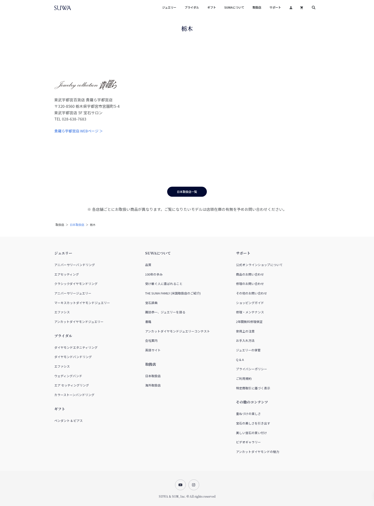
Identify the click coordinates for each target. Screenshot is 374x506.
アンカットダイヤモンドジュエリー (79, 321)
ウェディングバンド (68, 376)
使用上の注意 (245, 331)
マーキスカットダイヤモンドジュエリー (82, 302)
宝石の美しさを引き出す (253, 423)
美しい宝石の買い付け (251, 432)
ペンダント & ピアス (68, 420)
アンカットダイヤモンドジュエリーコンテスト (177, 331)
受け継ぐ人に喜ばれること (163, 283)
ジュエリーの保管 (248, 350)
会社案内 (151, 340)
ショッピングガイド (250, 302)
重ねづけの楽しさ (248, 413)
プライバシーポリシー (251, 369)
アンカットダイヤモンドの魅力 (257, 451)
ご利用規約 (244, 378)
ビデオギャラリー (248, 442)
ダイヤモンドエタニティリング (76, 347)
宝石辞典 (151, 302)
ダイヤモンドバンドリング (73, 356)
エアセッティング (66, 274)
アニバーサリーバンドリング (74, 264)
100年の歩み (154, 274)
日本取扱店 (77, 225)
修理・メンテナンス (250, 312)
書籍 (148, 321)
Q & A (240, 359)
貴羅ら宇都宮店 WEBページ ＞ (78, 130)
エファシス (62, 312)
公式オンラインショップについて (259, 264)
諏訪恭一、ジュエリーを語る (165, 312)
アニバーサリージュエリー (72, 293)
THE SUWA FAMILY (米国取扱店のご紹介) (173, 293)
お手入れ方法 (245, 340)
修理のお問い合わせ (250, 283)
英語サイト (153, 350)
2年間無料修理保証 (249, 321)
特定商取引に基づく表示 (253, 388)
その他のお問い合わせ (251, 293)
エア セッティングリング (71, 385)
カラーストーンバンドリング (74, 394)
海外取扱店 (153, 385)
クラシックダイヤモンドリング (76, 283)
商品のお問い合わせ (250, 274)
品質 (148, 264)
